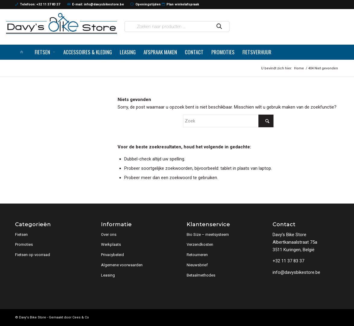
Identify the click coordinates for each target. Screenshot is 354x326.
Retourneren (197, 254)
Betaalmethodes (201, 275)
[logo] (61, 23)
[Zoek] (228, 121)
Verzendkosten (200, 244)
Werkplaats (111, 244)
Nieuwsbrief (197, 265)
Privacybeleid (112, 254)
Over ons (108, 234)
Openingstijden (145, 5)
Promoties (24, 244)
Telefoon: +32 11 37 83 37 (37, 5)
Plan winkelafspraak (180, 5)
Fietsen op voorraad (32, 254)
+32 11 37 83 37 (288, 261)
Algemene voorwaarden (122, 265)
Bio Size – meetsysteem (208, 234)
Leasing (108, 275)
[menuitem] (23, 52)
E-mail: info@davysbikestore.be (95, 5)
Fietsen (21, 234)
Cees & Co (80, 317)
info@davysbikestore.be (296, 272)
